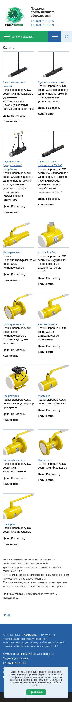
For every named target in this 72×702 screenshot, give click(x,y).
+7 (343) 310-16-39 (42, 25)
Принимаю (36, 692)
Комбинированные (14, 460)
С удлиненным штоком (51, 82)
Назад (7, 614)
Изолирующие (11, 252)
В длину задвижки (13, 324)
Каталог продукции (22, 36)
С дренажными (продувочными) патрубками (12, 165)
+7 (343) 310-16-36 (42, 21)
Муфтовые (44, 396)
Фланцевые (44, 460)
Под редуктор (11, 396)
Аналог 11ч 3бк (47, 252)
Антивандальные (48, 324)
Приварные (9, 524)
